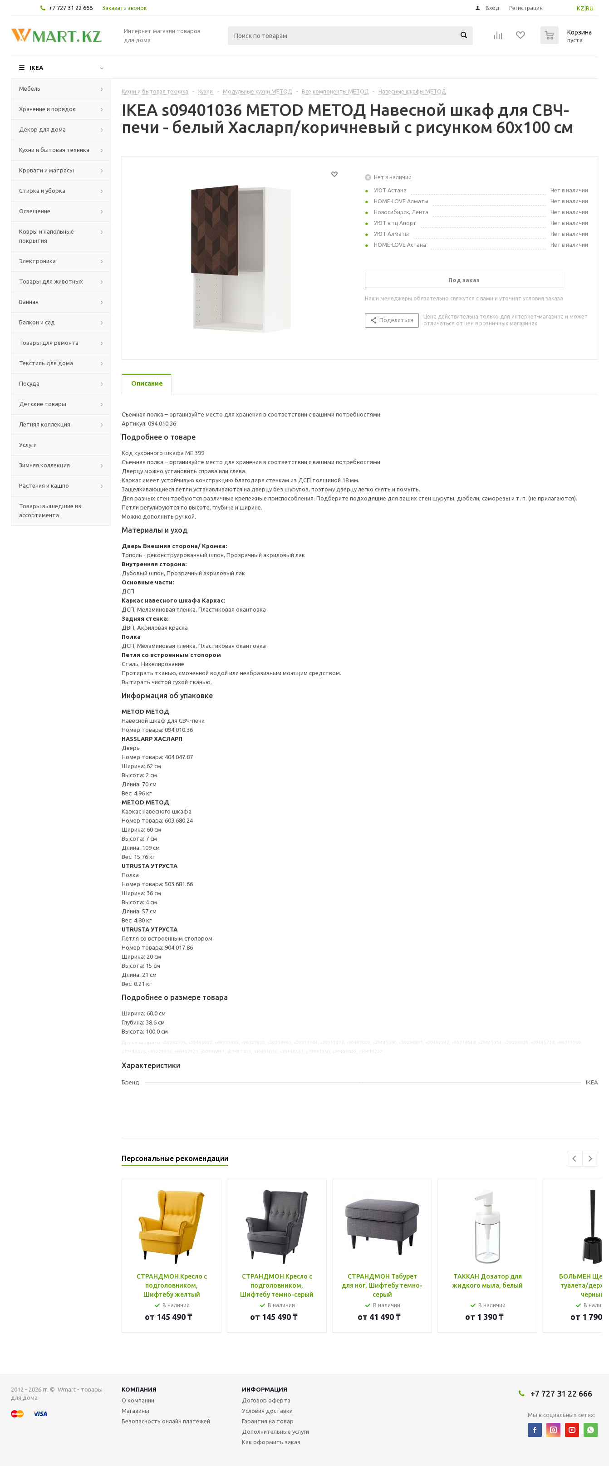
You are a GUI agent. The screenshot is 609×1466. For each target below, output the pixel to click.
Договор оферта (266, 1400)
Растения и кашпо (44, 485)
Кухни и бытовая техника (54, 150)
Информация (264, 1389)
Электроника (37, 261)
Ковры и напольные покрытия (46, 236)
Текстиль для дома (46, 363)
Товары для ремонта (49, 342)
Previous (574, 1158)
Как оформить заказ (271, 1442)
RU (590, 8)
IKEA (36, 67)
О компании (138, 1400)
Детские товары (42, 404)
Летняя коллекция (44, 424)
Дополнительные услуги (275, 1431)
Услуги (28, 444)
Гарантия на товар (268, 1421)
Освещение (34, 211)
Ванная (29, 302)
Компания (139, 1389)
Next (590, 1158)
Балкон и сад (37, 322)
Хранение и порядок (47, 109)
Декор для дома (42, 129)
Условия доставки (267, 1410)
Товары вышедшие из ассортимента (50, 510)
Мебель (29, 88)
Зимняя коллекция (44, 465)
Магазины (135, 1410)
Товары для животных (51, 281)
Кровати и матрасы (46, 170)
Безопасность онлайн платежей (166, 1421)
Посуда (29, 383)
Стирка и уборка (42, 190)
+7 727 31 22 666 (71, 8)
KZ (580, 8)
